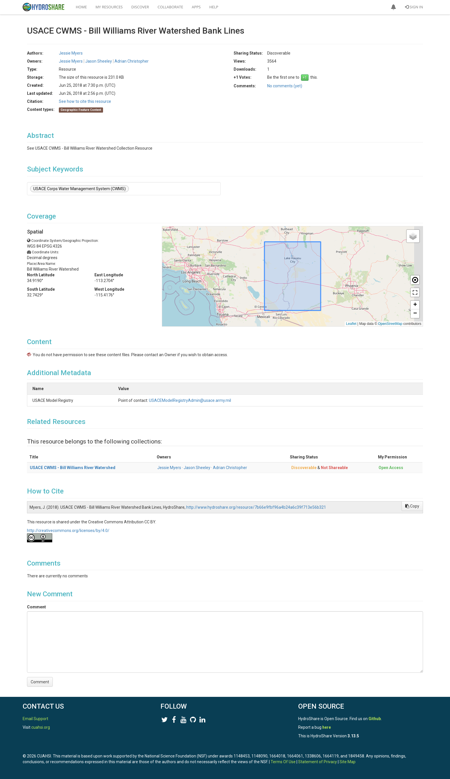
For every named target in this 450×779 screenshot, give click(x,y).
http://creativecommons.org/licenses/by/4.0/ (68, 530)
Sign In (414, 6)
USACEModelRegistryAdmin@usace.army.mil (220, 400)
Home (81, 6)
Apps (196, 6)
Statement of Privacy (317, 761)
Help (213, 6)
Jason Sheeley (98, 61)
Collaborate (170, 6)
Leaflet (351, 324)
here (326, 727)
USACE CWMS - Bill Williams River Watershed (72, 467)
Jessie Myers (71, 53)
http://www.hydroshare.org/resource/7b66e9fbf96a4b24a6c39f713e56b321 (256, 507)
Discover (140, 6)
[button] (393, 7)
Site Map (348, 761)
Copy (412, 506)
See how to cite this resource (85, 101)
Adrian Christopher (132, 61)
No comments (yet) (284, 86)
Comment (36, 607)
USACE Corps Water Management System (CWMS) (79, 188)
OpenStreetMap (390, 324)
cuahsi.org (40, 727)
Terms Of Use (283, 761)
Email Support (35, 718)
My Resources (109, 6)
